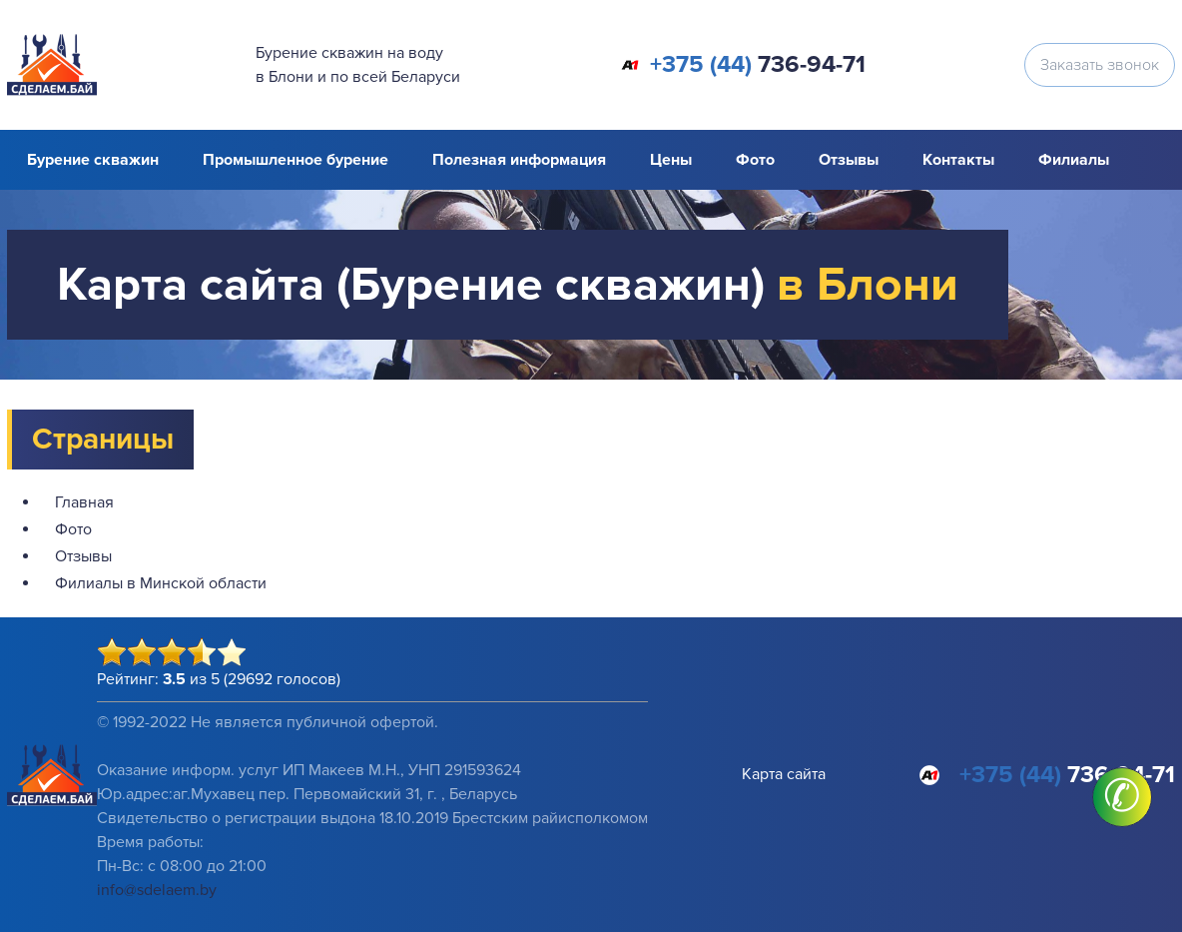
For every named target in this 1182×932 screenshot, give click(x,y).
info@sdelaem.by (157, 890)
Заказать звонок (1099, 65)
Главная (84, 502)
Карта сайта (784, 774)
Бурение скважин (93, 160)
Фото (755, 160)
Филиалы (1073, 160)
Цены (671, 160)
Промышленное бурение (295, 160)
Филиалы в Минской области (161, 583)
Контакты (958, 160)
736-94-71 (758, 65)
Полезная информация (519, 160)
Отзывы (849, 160)
